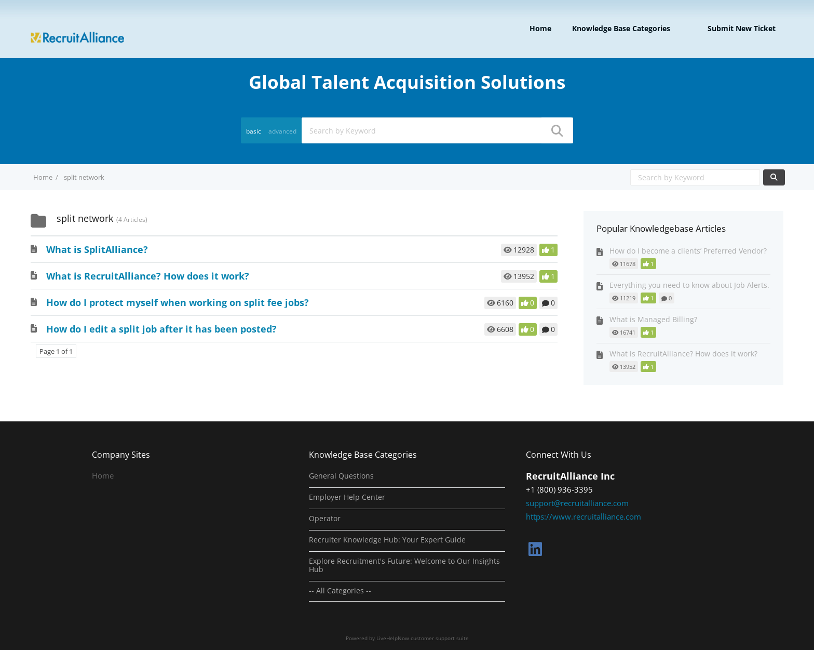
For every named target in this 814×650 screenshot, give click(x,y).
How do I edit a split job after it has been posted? (161, 329)
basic (253, 131)
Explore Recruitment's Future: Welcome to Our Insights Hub (404, 565)
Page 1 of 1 (56, 351)
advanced (282, 131)
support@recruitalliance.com (577, 503)
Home (540, 28)
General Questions (341, 476)
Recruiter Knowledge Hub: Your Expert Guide (387, 540)
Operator (325, 518)
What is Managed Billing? (653, 319)
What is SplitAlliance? (97, 249)
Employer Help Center (347, 497)
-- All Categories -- (340, 591)
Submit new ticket (742, 28)
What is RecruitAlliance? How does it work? (147, 276)
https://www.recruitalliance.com (583, 516)
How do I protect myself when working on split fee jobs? (177, 302)
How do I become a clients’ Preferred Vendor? (688, 251)
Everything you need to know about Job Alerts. (689, 285)
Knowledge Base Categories (621, 28)
